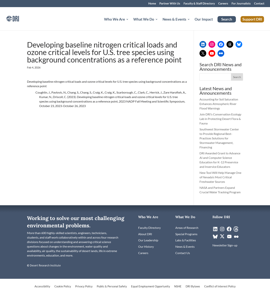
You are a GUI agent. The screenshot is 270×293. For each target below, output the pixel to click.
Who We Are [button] (114, 19)
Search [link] (226, 19)
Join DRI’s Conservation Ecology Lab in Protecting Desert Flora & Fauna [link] (220, 118)
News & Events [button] (174, 19)
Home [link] (152, 3)
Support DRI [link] (252, 19)
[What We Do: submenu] (159, 24)
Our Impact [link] (204, 19)
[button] (237, 77)
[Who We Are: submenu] (130, 24)
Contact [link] (259, 3)
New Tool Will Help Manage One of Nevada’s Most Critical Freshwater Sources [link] (220, 177)
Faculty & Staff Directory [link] (199, 3)
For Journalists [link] (241, 3)
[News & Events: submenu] (192, 24)
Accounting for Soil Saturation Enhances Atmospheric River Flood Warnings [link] (219, 103)
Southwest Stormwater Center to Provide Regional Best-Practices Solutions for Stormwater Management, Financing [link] (219, 138)
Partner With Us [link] (169, 3)
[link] (17, 18)
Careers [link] (223, 3)
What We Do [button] (143, 19)
